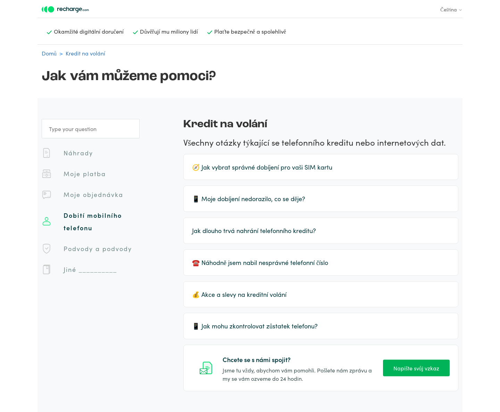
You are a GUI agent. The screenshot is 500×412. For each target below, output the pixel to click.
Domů (49, 53)
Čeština (451, 9)
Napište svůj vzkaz (416, 368)
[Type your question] (91, 128)
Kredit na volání (85, 53)
